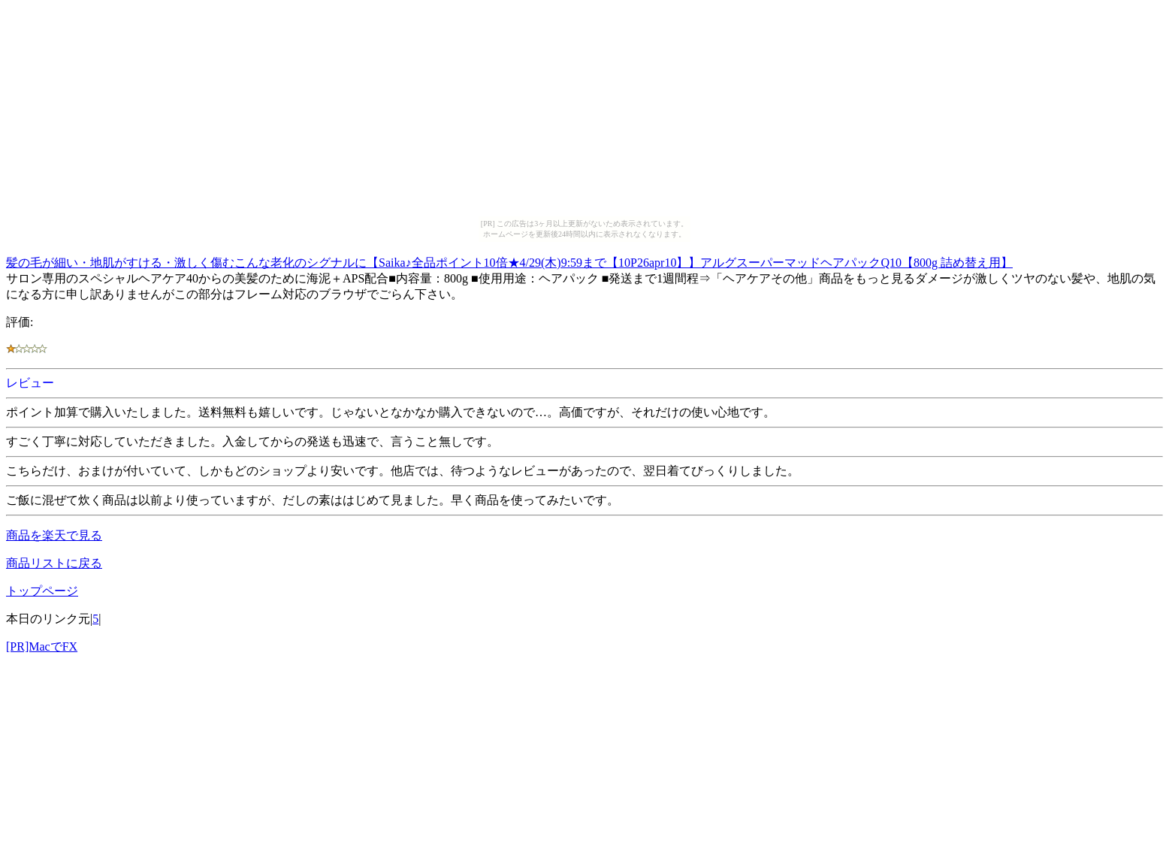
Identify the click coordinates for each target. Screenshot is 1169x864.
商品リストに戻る (54, 563)
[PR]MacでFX (41, 646)
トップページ (42, 591)
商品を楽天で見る (54, 535)
